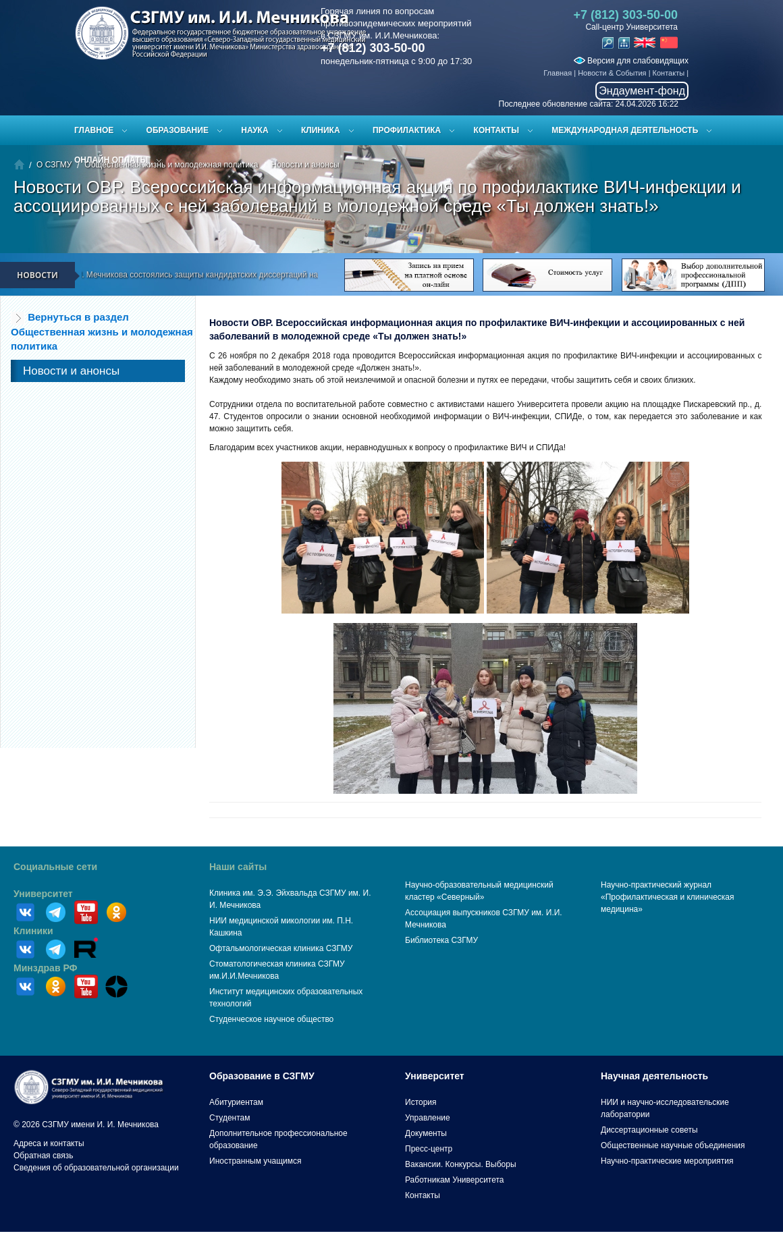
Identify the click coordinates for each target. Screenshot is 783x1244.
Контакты (669, 73)
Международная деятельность (624, 130)
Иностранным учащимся (255, 1161)
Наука (254, 130)
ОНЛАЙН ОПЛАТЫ (111, 160)
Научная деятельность (654, 1076)
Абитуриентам (236, 1102)
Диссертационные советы (649, 1130)
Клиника (320, 130)
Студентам (229, 1118)
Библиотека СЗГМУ (441, 940)
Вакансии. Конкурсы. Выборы (460, 1164)
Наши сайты (238, 866)
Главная (557, 73)
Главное (93, 130)
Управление (427, 1118)
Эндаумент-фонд (642, 91)
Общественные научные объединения (673, 1145)
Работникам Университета (454, 1180)
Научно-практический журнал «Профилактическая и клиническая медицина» (667, 897)
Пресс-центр (428, 1149)
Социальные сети (55, 866)
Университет (43, 893)
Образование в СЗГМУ (262, 1076)
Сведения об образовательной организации (96, 1167)
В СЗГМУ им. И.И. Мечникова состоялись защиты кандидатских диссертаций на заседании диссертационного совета (248, 274)
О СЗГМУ (54, 164)
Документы (426, 1133)
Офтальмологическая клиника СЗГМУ (280, 948)
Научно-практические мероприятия (667, 1161)
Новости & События (612, 73)
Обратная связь (43, 1155)
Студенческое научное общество (271, 1019)
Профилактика (407, 130)
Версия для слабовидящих (631, 60)
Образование (177, 130)
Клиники (33, 930)
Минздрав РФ (46, 968)
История (421, 1102)
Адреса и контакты (49, 1143)
